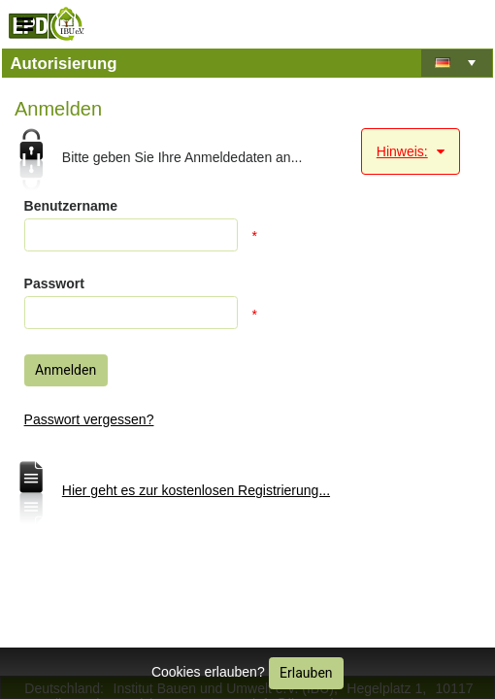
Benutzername (70, 206)
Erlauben (306, 673)
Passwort (54, 283)
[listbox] (456, 65)
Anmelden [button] (65, 370)
